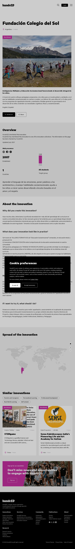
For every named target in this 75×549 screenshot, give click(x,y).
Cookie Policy (34, 279)
